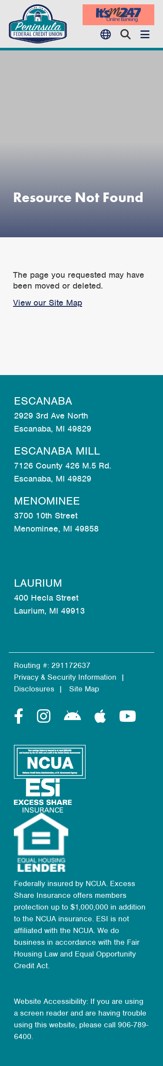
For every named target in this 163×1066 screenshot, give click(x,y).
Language (107, 34)
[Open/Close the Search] (125, 34)
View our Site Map (47, 302)
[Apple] (102, 716)
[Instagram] (46, 716)
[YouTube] (127, 716)
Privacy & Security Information (65, 677)
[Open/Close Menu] (144, 34)
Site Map (84, 689)
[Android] (75, 716)
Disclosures (34, 689)
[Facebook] (21, 716)
